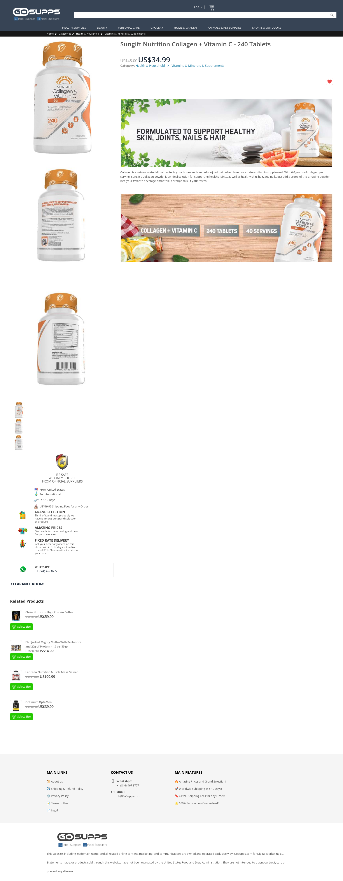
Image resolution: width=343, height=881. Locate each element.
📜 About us (55, 781)
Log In (198, 7)
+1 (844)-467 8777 (46, 571)
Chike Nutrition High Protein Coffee (49, 612)
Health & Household (87, 33)
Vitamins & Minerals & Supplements (125, 33)
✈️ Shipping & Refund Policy (65, 789)
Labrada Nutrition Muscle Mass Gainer (51, 672)
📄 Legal (52, 810)
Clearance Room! (27, 584)
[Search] (204, 15)
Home (50, 33)
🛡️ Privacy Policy (58, 796)
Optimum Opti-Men (38, 702)
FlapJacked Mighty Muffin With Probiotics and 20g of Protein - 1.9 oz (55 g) (53, 644)
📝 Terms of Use (57, 803)
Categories (65, 33)
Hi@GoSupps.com (128, 796)
